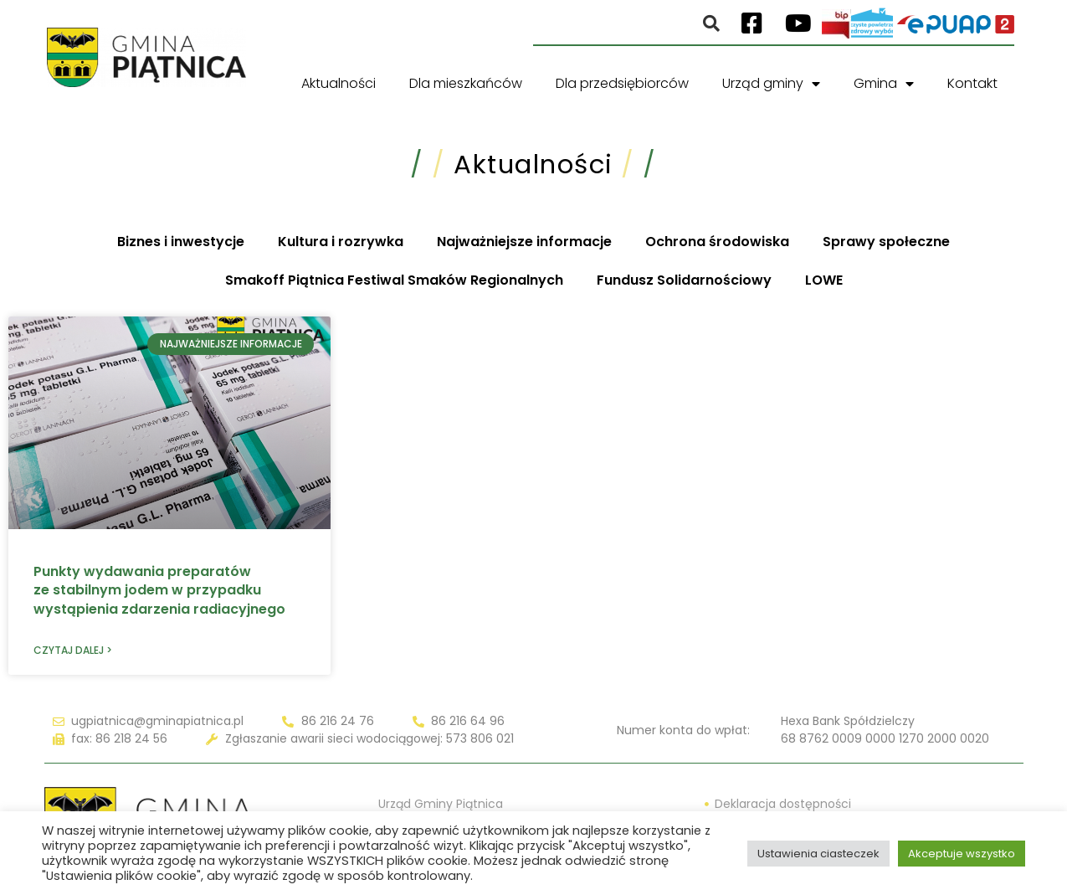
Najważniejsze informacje (524, 241)
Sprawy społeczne (886, 241)
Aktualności (338, 83)
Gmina (884, 84)
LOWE (824, 280)
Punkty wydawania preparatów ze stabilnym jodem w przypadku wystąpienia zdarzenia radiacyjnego (159, 590)
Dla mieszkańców (465, 83)
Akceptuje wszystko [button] (961, 854)
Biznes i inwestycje (180, 241)
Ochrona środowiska (717, 241)
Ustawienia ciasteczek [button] (818, 854)
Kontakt (972, 83)
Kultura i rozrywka (340, 241)
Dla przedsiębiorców (622, 83)
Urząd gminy (771, 84)
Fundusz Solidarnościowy (684, 280)
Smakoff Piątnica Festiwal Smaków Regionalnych (394, 280)
